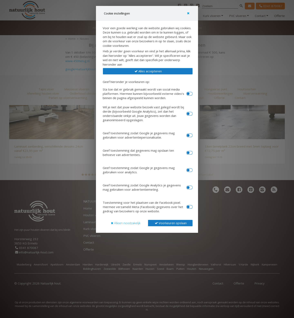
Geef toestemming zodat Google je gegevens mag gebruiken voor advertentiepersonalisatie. (139, 135)
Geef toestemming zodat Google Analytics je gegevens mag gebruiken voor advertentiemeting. (142, 187)
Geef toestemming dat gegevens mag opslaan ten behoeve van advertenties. (138, 152)
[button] (148, 71)
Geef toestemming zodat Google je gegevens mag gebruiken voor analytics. (139, 170)
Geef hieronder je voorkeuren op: (126, 82)
